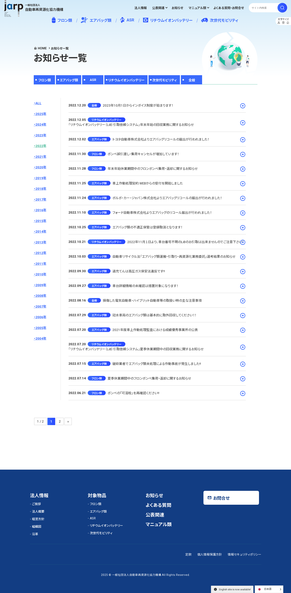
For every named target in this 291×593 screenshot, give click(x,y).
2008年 (40, 296)
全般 (192, 80)
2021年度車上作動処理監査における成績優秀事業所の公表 (155, 330)
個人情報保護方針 (209, 554)
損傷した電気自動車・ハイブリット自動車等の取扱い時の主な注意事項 (152, 300)
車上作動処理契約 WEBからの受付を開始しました (147, 183)
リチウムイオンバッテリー (167, 20)
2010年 (40, 274)
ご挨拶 (36, 504)
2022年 (40, 146)
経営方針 (38, 519)
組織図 (36, 526)
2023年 (40, 135)
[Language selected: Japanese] (269, 589)
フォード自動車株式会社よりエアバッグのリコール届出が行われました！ (162, 213)
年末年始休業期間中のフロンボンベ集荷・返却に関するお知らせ (152, 169)
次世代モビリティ (219, 20)
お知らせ (177, 8)
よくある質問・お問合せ (228, 8)
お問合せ (221, 498)
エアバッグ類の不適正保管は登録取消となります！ (147, 227)
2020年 (40, 167)
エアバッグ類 (96, 20)
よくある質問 (158, 505)
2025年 (40, 114)
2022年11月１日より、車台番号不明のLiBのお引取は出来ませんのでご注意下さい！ (185, 242)
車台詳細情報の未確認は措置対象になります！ (145, 286)
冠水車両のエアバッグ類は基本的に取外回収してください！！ (154, 315)
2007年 (40, 306)
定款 (188, 554)
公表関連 (158, 8)
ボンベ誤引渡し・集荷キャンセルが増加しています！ (143, 154)
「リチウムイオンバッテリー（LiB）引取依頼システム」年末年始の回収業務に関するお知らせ (131, 125)
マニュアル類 (197, 8)
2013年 (40, 242)
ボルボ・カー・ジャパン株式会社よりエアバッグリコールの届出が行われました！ (167, 198)
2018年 (40, 189)
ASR (127, 20)
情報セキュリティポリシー (244, 554)
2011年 (40, 264)
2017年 (40, 199)
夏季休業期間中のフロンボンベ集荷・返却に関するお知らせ (149, 378)
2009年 (40, 285)
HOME (42, 48)
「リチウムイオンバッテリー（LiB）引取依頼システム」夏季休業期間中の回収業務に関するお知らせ (135, 349)
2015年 (40, 221)
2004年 (40, 338)
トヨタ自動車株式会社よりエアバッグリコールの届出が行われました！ (160, 139)
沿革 (35, 534)
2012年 (40, 253)
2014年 (40, 231)
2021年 (40, 157)
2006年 (40, 317)
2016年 (40, 210)
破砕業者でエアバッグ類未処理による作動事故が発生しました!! (156, 364)
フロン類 (62, 20)
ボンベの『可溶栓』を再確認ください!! (133, 393)
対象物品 (97, 495)
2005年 (40, 328)
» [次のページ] (68, 421)
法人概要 (38, 511)
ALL (38, 103)
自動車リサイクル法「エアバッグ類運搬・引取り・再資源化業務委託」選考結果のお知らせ (173, 257)
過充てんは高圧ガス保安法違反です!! (138, 271)
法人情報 (140, 8)
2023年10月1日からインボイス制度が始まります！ (138, 105)
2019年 (40, 178)
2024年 (40, 124)
